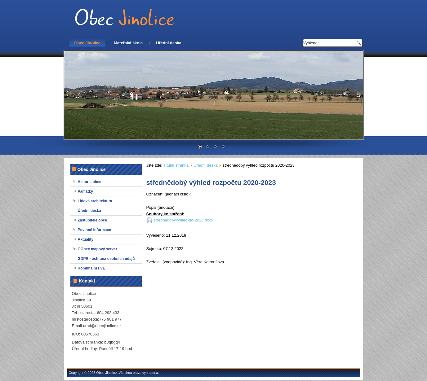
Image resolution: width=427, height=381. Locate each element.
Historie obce (89, 182)
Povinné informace (94, 230)
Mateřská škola (128, 43)
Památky (85, 191)
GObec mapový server (97, 249)
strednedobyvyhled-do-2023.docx (183, 220)
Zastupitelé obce (92, 220)
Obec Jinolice (87, 43)
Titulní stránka (176, 165)
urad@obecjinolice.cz (102, 325)
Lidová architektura (95, 201)
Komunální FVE (91, 268)
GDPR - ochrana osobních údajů (106, 258)
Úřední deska (168, 43)
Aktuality (86, 239)
